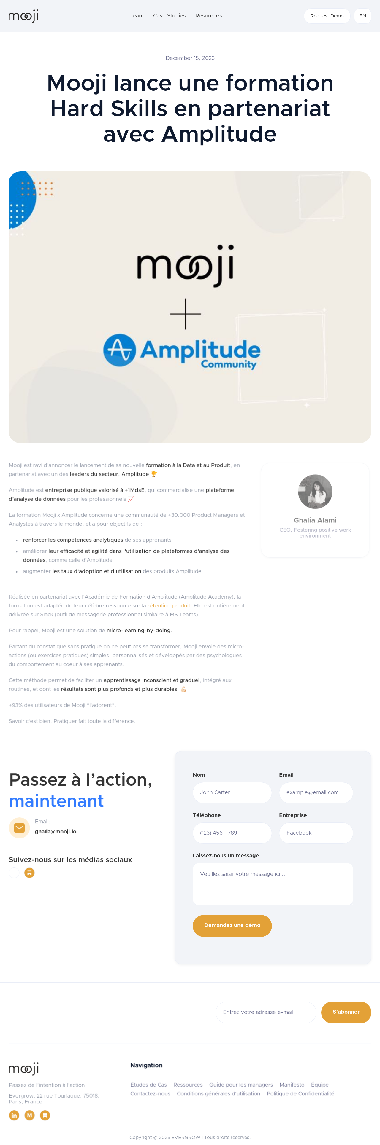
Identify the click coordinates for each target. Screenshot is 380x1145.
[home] (23, 16)
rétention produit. (169, 605)
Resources (208, 16)
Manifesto (291, 1085)
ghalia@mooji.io (55, 832)
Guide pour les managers (240, 1085)
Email (286, 775)
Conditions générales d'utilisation (218, 1093)
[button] (362, 16)
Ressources (188, 1085)
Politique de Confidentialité (299, 1093)
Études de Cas (149, 1085)
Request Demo (327, 16)
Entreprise (293, 815)
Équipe (318, 1085)
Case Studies (169, 16)
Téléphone (207, 815)
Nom (199, 775)
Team (136, 16)
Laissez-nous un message (226, 856)
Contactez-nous (151, 1093)
